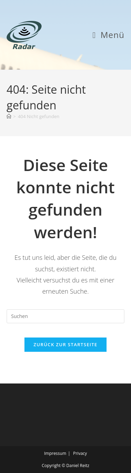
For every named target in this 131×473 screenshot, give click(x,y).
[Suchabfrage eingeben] (66, 316)
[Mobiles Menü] (109, 34)
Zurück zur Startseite (65, 344)
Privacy (80, 453)
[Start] (9, 116)
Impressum (55, 453)
